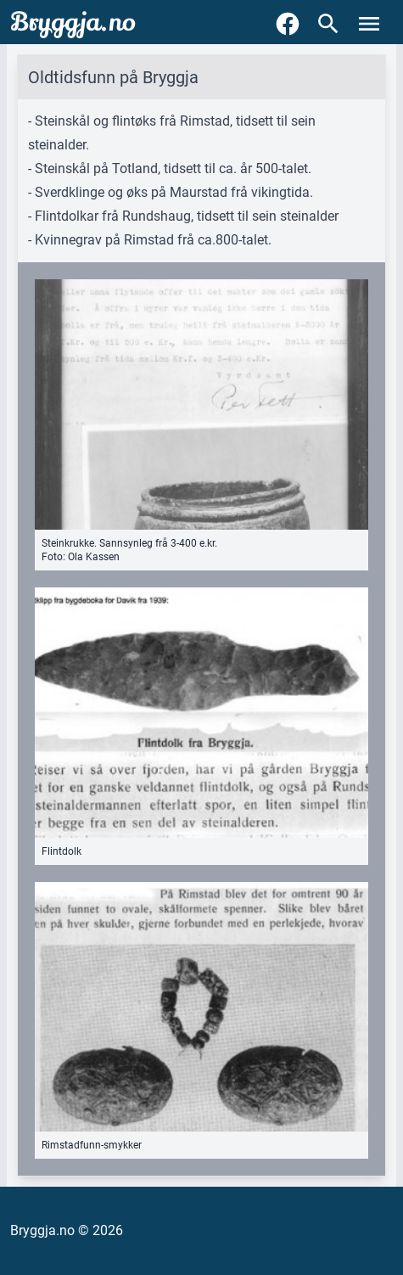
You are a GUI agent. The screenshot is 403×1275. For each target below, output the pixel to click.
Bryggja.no (73, 22)
